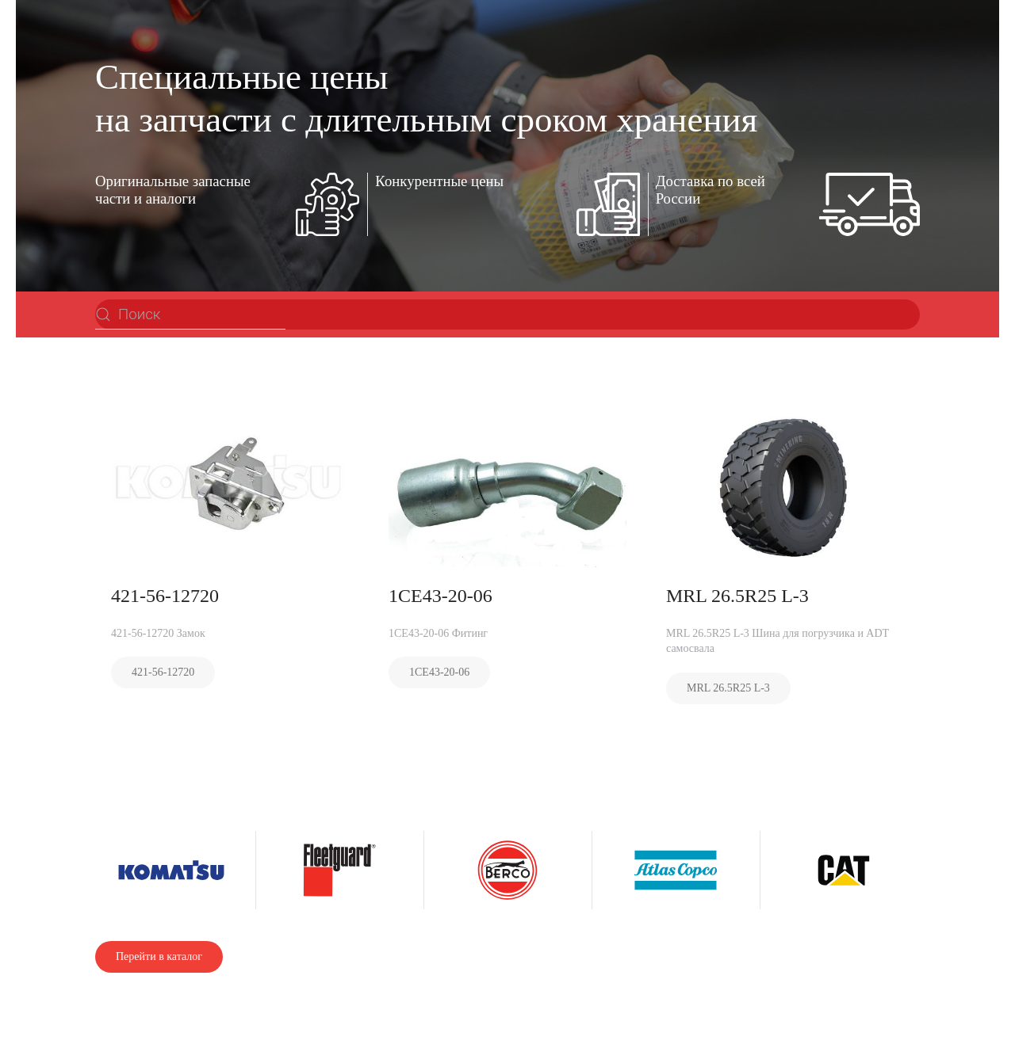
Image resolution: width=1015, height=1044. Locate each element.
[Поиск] (190, 314)
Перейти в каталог (159, 956)
